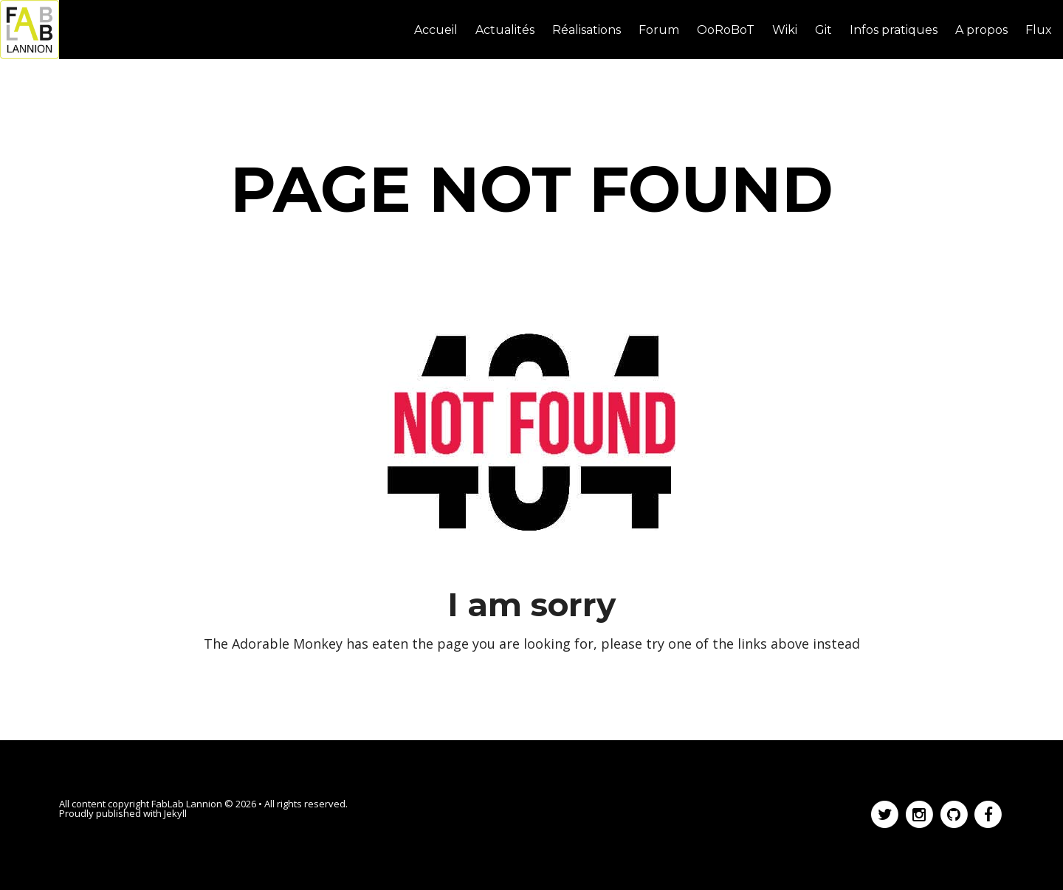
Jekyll (175, 813)
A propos (981, 30)
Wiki (784, 30)
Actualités (504, 30)
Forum (659, 30)
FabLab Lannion (186, 803)
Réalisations (586, 30)
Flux (1038, 30)
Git (823, 30)
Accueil (436, 30)
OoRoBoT (725, 30)
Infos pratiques (894, 30)
